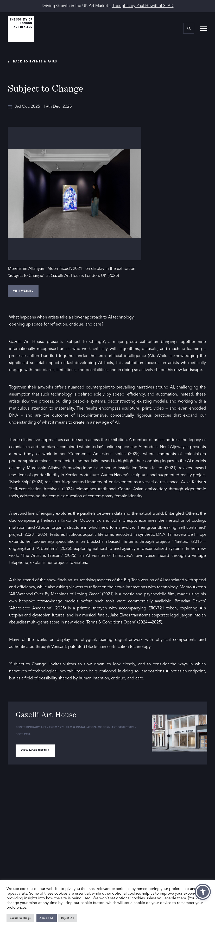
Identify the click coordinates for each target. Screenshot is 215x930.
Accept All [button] (47, 918)
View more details (35, 750)
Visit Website (23, 291)
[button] (203, 892)
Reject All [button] (67, 918)
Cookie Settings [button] (20, 918)
